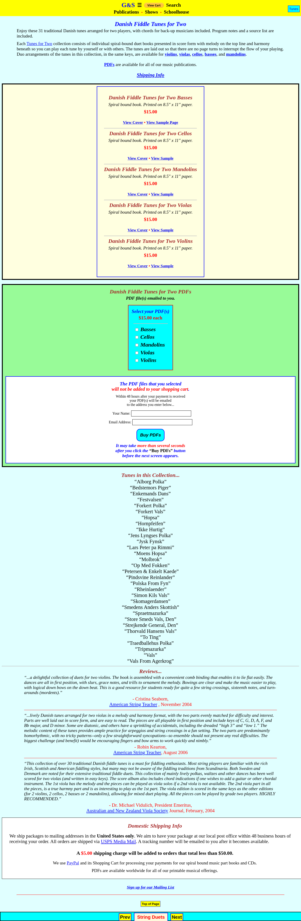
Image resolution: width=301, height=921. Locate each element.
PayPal (73, 863)
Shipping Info (150, 74)
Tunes (293, 9)
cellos (197, 54)
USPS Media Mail (118, 841)
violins (171, 54)
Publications (127, 11)
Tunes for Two (39, 43)
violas (184, 54)
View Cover (133, 122)
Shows (152, 11)
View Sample (162, 158)
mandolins (236, 54)
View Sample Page (162, 122)
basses (210, 54)
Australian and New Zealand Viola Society (127, 810)
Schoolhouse (176, 11)
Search (173, 5)
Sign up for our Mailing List (150, 887)
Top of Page (150, 904)
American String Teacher (133, 704)
